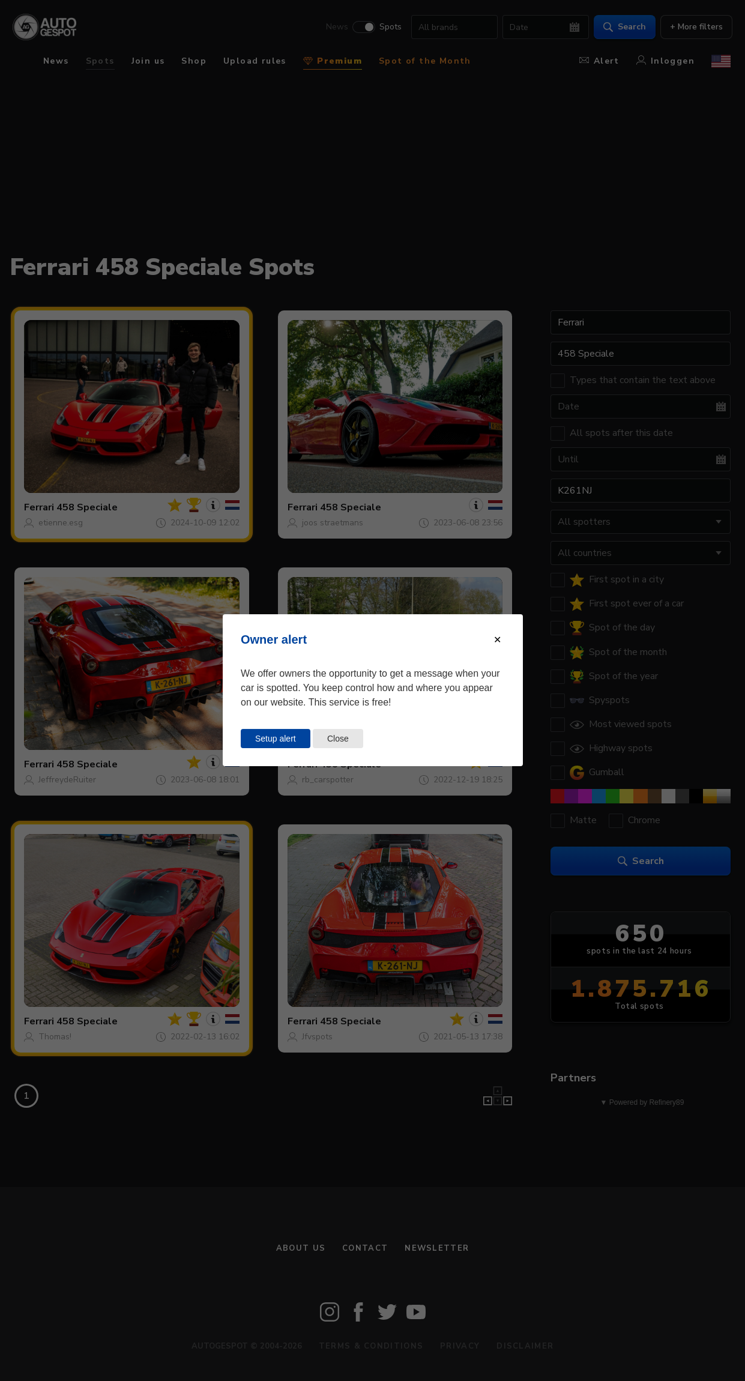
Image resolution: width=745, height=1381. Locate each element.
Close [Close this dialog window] (338, 738)
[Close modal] (497, 639)
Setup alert (275, 738)
